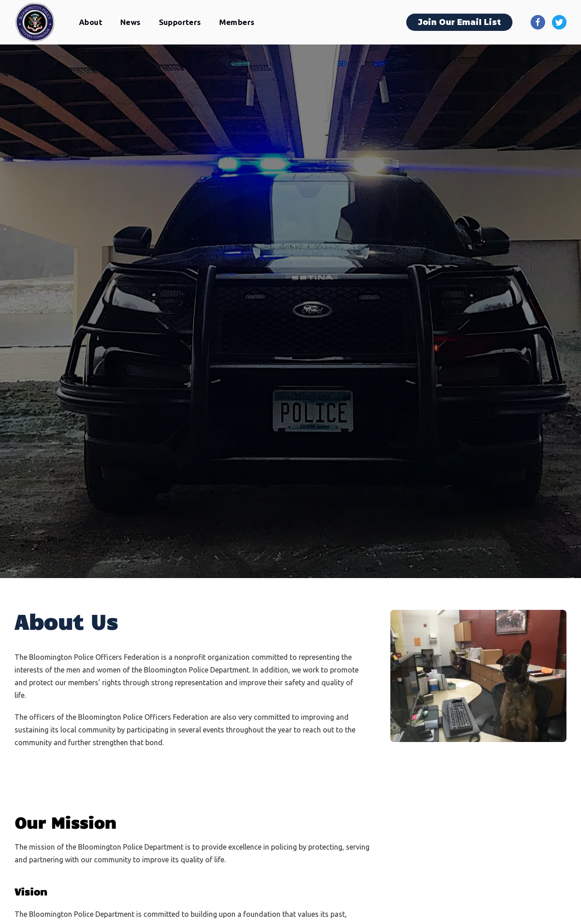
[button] (90, 22)
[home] (35, 22)
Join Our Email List (459, 22)
